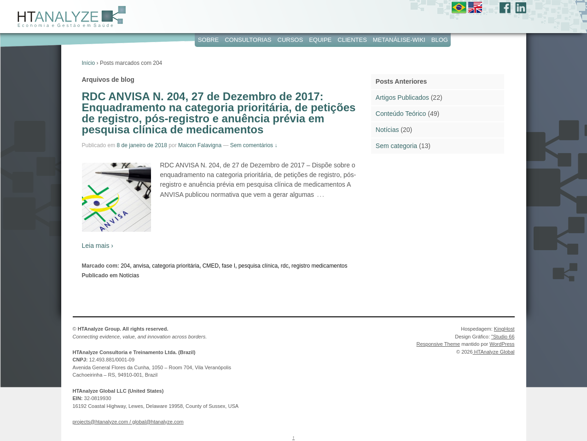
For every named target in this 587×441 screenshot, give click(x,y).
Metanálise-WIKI (399, 39)
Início (88, 63)
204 (125, 266)
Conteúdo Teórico (401, 113)
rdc (285, 266)
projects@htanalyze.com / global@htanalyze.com (128, 421)
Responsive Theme (438, 344)
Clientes (352, 39)
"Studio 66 (502, 336)
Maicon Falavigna (199, 145)
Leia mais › (97, 245)
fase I (228, 266)
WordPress (501, 344)
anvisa (141, 266)
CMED (211, 266)
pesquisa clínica (258, 266)
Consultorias (248, 39)
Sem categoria (396, 145)
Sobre (208, 39)
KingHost (504, 329)
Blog (439, 39)
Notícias (129, 275)
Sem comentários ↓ (254, 145)
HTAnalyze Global (494, 352)
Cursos (290, 39)
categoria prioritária (175, 266)
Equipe (320, 39)
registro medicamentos (319, 266)
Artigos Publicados (402, 97)
